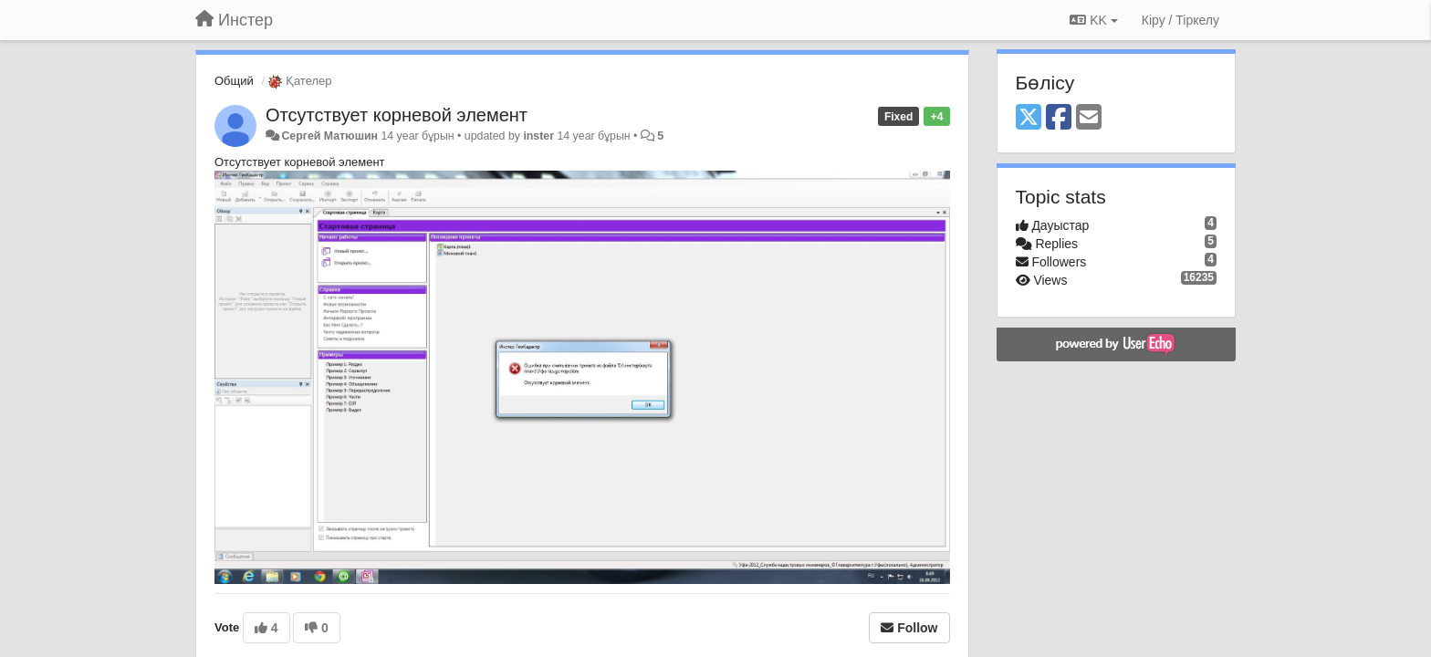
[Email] (1089, 118)
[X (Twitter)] (1028, 118)
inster (538, 136)
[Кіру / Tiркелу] (1180, 20)
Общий (234, 81)
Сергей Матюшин (329, 136)
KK (1093, 20)
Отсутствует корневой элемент (396, 115)
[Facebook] (1058, 118)
